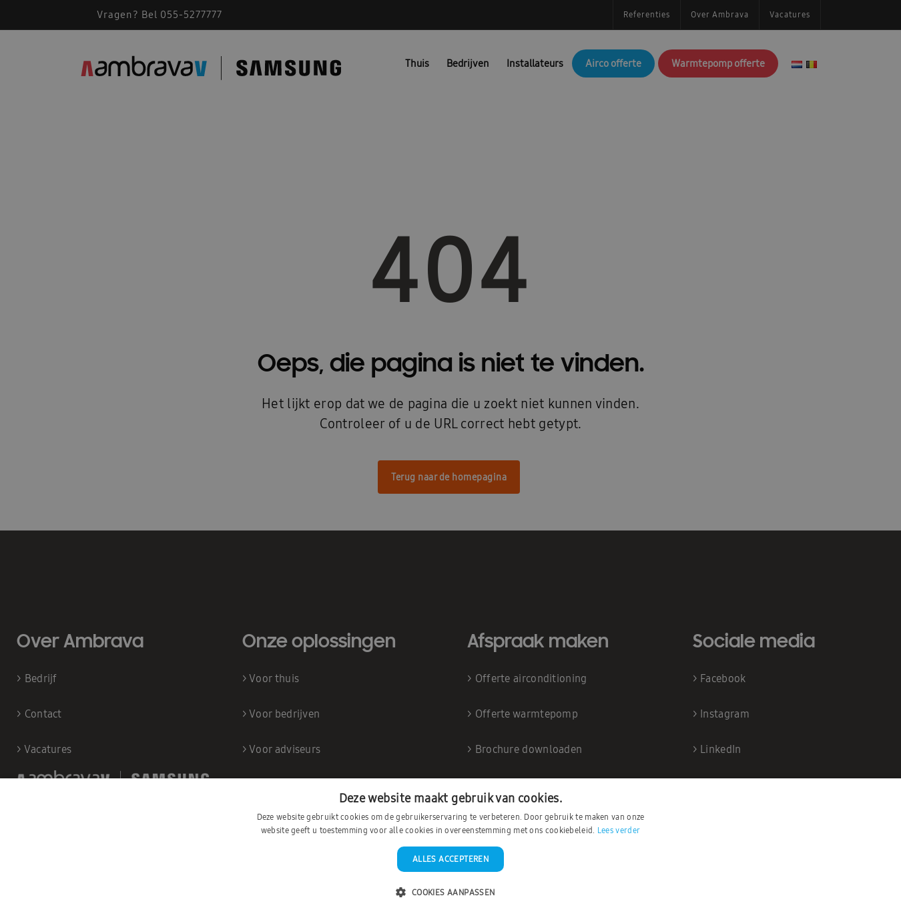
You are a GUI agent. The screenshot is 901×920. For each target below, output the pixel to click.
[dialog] (450, 460)
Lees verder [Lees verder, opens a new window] (618, 830)
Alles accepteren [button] (450, 859)
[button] (450, 893)
